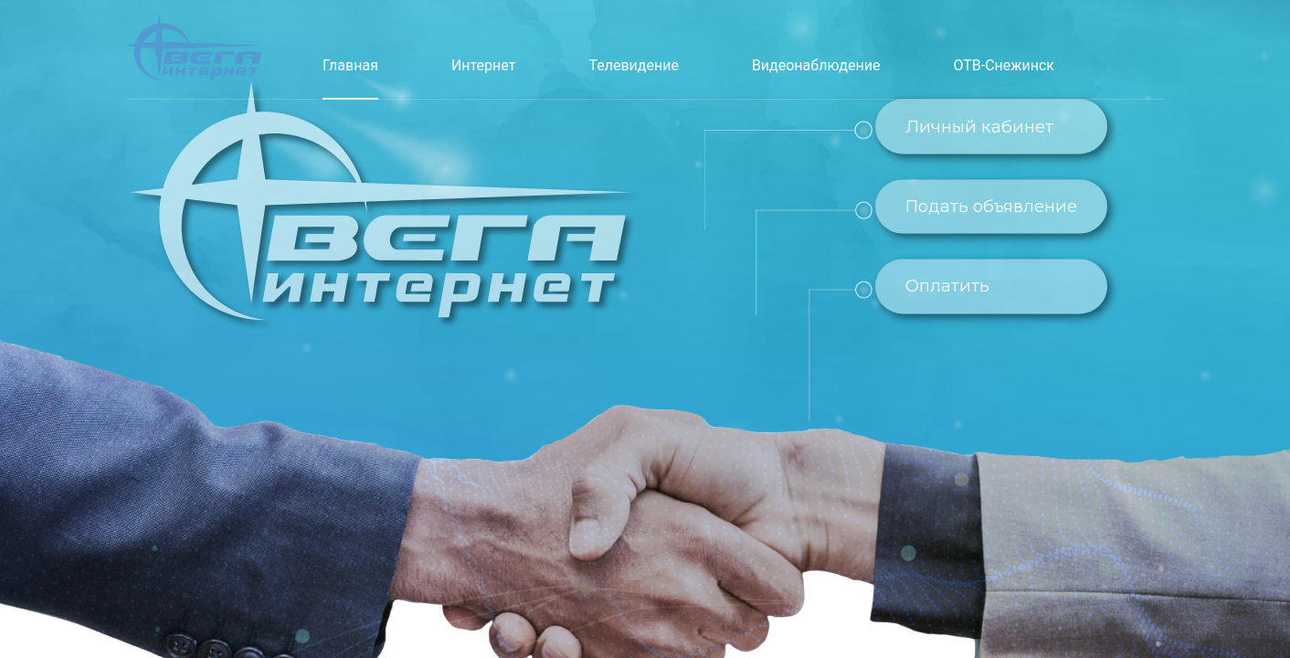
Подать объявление (991, 206)
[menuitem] (350, 66)
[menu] (688, 49)
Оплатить (947, 286)
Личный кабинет (979, 126)
